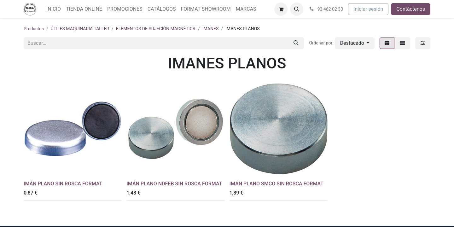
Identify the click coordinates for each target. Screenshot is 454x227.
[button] (296, 9)
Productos (34, 28)
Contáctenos (410, 9)
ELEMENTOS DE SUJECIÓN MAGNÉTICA (155, 28)
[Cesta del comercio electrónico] (281, 9)
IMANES (210, 28)
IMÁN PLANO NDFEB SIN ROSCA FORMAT (174, 184)
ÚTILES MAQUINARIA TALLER (80, 28)
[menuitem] (53, 9)
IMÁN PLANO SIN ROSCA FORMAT (63, 184)
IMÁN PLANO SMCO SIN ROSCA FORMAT (276, 184)
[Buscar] (296, 43)
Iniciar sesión (368, 9)
